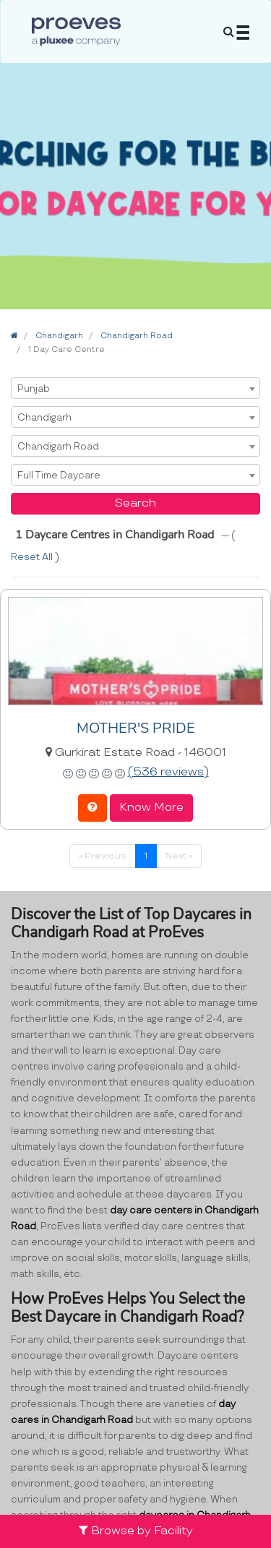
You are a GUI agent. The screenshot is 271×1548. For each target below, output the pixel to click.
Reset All (33, 557)
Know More (151, 807)
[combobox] (135, 388)
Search (135, 503)
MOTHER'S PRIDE (136, 728)
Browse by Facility (136, 1531)
